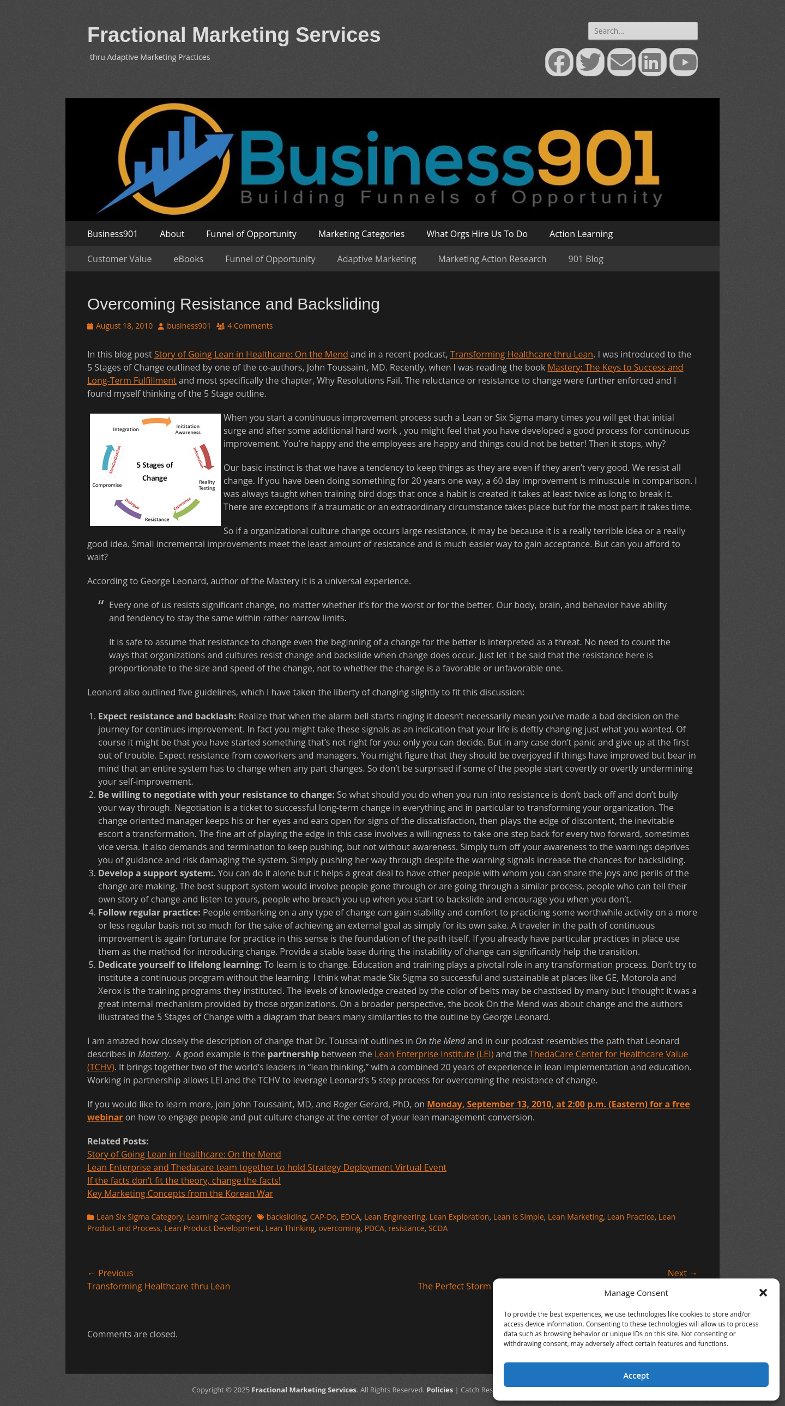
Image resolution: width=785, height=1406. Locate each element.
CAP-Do (323, 1216)
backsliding (286, 1216)
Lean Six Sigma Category (139, 1216)
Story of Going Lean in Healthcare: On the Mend (251, 354)
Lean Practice (631, 1216)
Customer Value (119, 259)
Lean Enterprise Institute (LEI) (434, 1054)
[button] (763, 1292)
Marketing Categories (361, 234)
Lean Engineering (394, 1216)
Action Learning (581, 234)
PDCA (374, 1228)
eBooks (189, 259)
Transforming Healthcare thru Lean (521, 354)
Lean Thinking (290, 1228)
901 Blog (586, 259)
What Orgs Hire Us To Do (477, 234)
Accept (636, 1374)
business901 (189, 325)
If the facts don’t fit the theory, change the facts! (184, 1180)
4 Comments (250, 325)
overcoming (340, 1228)
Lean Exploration (460, 1216)
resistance (406, 1228)
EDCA (350, 1216)
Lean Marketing (575, 1216)
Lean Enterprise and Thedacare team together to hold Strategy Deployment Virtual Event (266, 1167)
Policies (439, 1390)
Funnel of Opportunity (251, 234)
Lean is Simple (518, 1216)
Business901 (112, 234)
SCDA (438, 1228)
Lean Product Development (212, 1228)
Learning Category (219, 1216)
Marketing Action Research (492, 259)
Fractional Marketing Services (234, 34)
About (172, 234)
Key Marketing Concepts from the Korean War (180, 1193)
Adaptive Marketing (376, 259)
